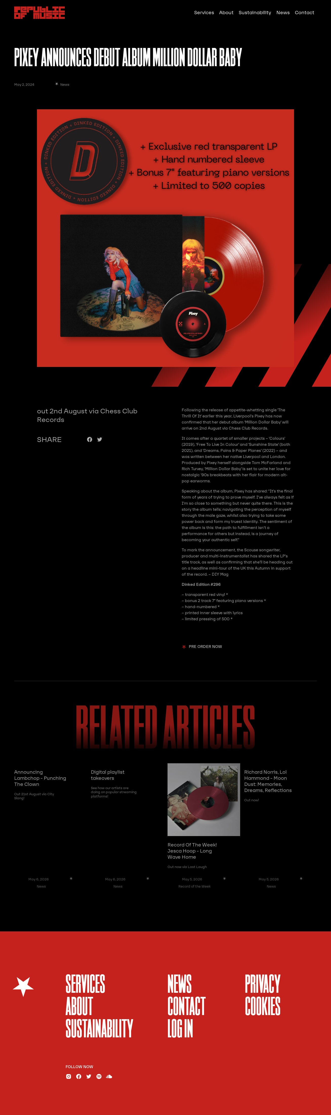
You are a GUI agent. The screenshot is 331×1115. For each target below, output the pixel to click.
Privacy (263, 986)
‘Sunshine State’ (263, 444)
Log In (180, 1030)
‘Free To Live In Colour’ (217, 444)
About (226, 13)
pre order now (205, 646)
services (85, 986)
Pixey (259, 416)
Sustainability (255, 13)
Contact (304, 13)
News (283, 13)
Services (204, 13)
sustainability (99, 1030)
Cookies (263, 1008)
